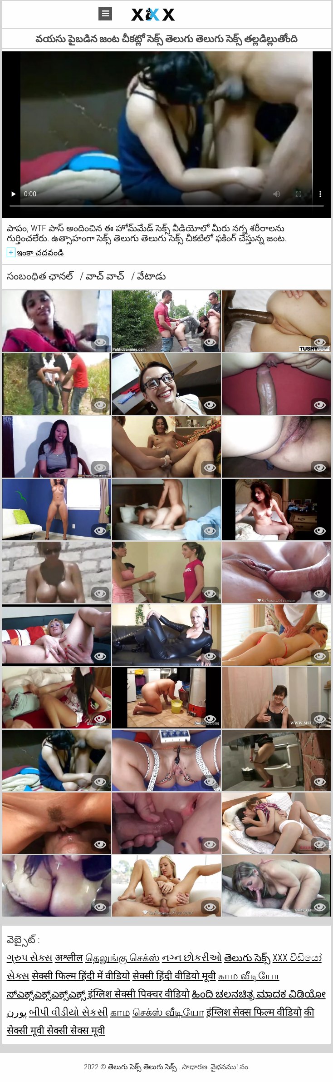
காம (120, 1012)
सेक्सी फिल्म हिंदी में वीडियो (81, 975)
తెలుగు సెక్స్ (247, 957)
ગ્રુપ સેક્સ (30, 957)
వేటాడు (151, 275)
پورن (17, 1012)
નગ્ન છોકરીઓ (192, 957)
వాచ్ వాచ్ (106, 275)
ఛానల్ (62, 275)
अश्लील (69, 957)
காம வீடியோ (248, 975)
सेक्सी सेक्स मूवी (76, 1030)
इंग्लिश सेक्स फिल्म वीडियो (254, 1012)
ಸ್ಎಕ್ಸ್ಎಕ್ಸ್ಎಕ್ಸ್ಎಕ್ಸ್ (47, 993)
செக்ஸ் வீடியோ (168, 1012)
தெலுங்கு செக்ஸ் (122, 957)
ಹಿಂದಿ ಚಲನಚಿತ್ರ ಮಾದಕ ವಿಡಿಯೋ (259, 993)
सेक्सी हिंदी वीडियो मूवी (174, 975)
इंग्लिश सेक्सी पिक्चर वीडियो (139, 993)
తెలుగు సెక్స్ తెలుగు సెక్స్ (143, 1067)
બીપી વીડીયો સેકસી (68, 1012)
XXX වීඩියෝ (297, 957)
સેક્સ (18, 975)
